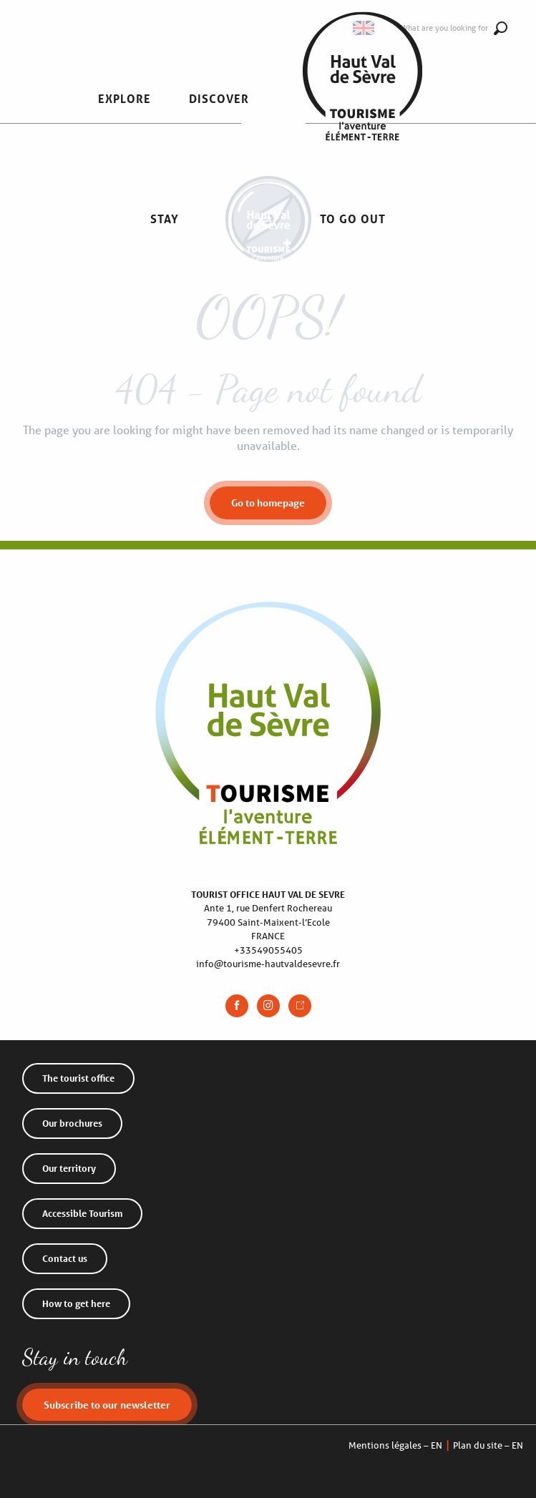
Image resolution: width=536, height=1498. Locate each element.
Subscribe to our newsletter (107, 1404)
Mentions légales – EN (395, 1445)
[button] (124, 99)
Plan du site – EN (488, 1445)
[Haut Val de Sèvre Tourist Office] (268, 255)
